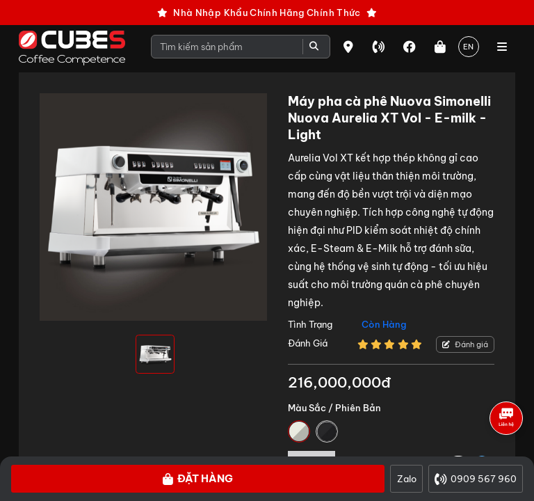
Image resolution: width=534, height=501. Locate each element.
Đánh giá (465, 344)
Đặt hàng (198, 478)
